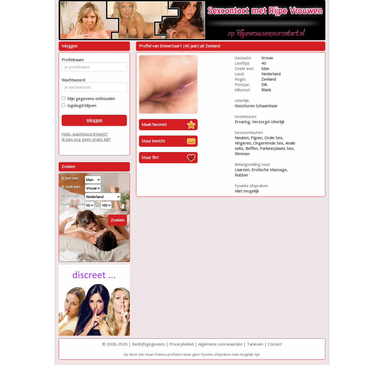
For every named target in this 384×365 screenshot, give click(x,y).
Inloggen (94, 120)
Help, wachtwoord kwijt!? (85, 134)
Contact (275, 344)
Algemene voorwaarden (220, 344)
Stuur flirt (150, 157)
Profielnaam (72, 59)
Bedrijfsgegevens (148, 344)
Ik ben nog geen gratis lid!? (86, 139)
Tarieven (255, 344)
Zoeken (117, 220)
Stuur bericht (153, 140)
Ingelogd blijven (80, 105)
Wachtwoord (72, 80)
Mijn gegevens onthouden (90, 98)
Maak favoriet (154, 124)
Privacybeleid (181, 344)
